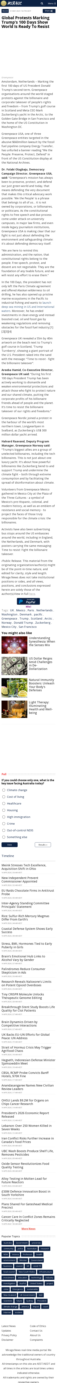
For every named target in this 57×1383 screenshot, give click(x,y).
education (22, 1277)
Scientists (7, 1300)
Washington (9, 614)
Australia (7, 1242)
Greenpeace (9, 618)
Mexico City (9, 627)
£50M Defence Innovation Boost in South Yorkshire (26, 1193)
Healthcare (14, 803)
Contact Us (36, 1330)
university (36, 1242)
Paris (31, 610)
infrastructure (45, 1271)
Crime (11, 823)
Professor (27, 1254)
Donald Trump (23, 622)
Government (22, 1242)
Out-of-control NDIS (20, 830)
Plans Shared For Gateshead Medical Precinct (27, 1206)
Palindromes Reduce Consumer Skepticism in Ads (23, 970)
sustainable (32, 1289)
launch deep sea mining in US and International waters (28, 307)
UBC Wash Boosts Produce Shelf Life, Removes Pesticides (28, 1153)
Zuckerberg (42, 622)
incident (18, 1312)
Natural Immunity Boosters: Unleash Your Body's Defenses (41, 685)
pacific (38, 614)
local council (9, 1271)
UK (12, 610)
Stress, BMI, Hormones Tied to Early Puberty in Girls (27, 945)
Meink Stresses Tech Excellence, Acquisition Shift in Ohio (24, 867)
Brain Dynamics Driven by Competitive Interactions (20, 1023)
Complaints (36, 1339)
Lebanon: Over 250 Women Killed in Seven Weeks (27, 1127)
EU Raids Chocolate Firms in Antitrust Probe (28, 892)
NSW (5, 1254)
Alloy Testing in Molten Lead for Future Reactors (24, 1180)
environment (9, 1260)
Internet (7, 1312)
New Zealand (9, 1295)
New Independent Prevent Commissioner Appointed (20, 879)
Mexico (20, 610)
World (5, 11)
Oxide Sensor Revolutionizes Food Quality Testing (25, 1165)
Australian (32, 1248)
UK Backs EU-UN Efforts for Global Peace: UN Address (26, 1036)
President (41, 1300)
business (7, 1266)
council (19, 1266)
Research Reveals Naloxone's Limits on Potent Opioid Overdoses (26, 983)
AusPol (22, 1283)
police (20, 1248)
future (19, 1300)
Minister (23, 1260)
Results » (42, 844)
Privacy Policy (9, 1335)
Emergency (18, 1289)
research (45, 1248)
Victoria (15, 1254)
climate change (10, 1306)
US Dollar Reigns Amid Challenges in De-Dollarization (40, 663)
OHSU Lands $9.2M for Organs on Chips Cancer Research (25, 1102)
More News (28, 1228)
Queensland (37, 1260)
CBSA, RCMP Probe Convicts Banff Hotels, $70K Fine (25, 1074)
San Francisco (28, 627)
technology (36, 1277)
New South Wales (27, 1271)
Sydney (29, 1300)
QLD (41, 1295)
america (25, 1306)
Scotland (36, 618)
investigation (9, 1283)
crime (6, 1289)
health (39, 1254)
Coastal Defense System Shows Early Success (27, 930)
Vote (9, 844)
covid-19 (37, 1266)
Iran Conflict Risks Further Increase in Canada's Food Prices (28, 1140)
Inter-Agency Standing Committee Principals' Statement (25, 905)
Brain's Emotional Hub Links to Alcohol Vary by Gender (23, 958)
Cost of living (15, 797)
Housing (12, 810)
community (8, 1248)
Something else (17, 837)
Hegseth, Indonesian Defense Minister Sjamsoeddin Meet (28, 1062)
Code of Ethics (38, 1326)
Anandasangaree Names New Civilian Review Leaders (28, 1087)
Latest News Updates (9, 1328)
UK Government (27, 1295)
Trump (24, 618)
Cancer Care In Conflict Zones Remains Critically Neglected (28, 1218)
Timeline (8, 856)
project (50, 1283)
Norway (7, 622)
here (32, 594)
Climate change (17, 790)
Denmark (26, 614)
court (45, 1306)
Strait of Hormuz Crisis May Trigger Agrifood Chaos (26, 1049)
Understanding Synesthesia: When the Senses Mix (42, 641)
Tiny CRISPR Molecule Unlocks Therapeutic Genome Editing (23, 996)
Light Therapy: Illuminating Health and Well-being (41, 707)
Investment (8, 1277)
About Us (35, 1335)
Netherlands (44, 610)
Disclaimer (7, 1339)
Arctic (48, 618)
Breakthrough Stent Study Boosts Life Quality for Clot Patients (28, 1008)
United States (36, 1283)
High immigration (18, 817)
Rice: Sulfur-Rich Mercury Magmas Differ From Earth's (25, 918)
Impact (36, 1306)
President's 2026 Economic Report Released (25, 1115)
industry (49, 1277)
